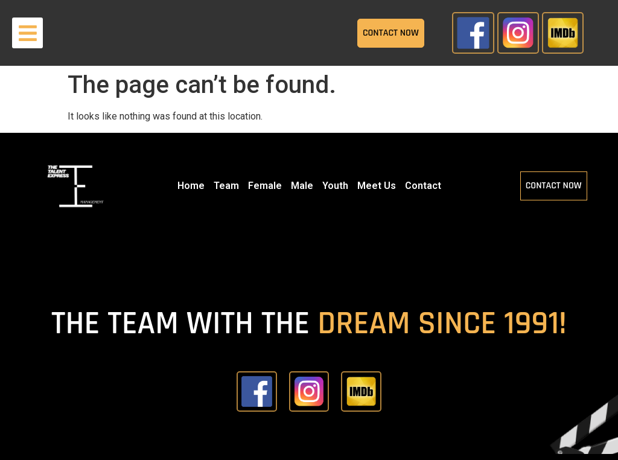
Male (302, 185)
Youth (335, 185)
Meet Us (376, 185)
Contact (423, 185)
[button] (27, 33)
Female (265, 185)
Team (226, 185)
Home (191, 185)
